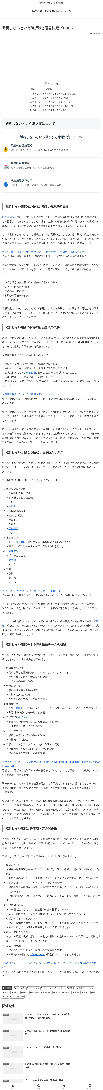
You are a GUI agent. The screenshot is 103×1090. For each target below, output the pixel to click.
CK (23, 989)
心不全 (12, 507)
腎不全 (85, 994)
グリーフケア (37, 955)
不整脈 (70, 989)
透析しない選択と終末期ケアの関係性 (49, 111)
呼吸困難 (31, 374)
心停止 (24, 994)
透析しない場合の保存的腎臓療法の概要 (50, 98)
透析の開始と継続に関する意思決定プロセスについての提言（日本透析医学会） (45, 253)
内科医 (6, 994)
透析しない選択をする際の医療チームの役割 (52, 107)
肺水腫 (76, 994)
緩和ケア (23, 718)
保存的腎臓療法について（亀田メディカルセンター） (31, 395)
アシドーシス (33, 989)
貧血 (93, 994)
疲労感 (12, 561)
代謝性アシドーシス (17, 552)
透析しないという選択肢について (45, 89)
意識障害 (13, 529)
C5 (16, 989)
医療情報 (7, 989)
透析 (5, 998)
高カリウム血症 (17, 543)
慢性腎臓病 (8, 218)
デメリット (60, 989)
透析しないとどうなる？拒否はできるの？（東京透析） (32, 592)
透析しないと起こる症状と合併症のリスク (51, 102)
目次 (47, 83)
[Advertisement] (51, 55)
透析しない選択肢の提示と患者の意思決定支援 (53, 94)
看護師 (19, 709)
